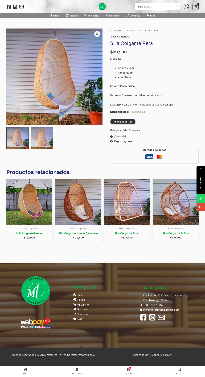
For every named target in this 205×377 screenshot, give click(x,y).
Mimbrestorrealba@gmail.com (161, 309)
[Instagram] (15, 6)
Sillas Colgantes (126, 30)
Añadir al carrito (123, 121)
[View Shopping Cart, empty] (195, 7)
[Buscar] (178, 6)
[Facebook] (8, 6)
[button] (97, 34)
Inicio (113, 30)
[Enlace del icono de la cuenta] (186, 6)
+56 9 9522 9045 (153, 305)
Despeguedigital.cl (161, 355)
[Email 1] (21, 6)
